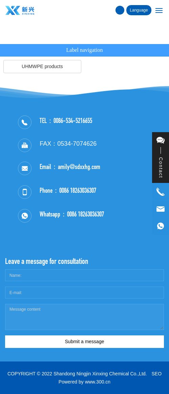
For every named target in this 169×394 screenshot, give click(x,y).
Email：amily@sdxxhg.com (70, 167)
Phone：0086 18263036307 (68, 190)
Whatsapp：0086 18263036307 (72, 214)
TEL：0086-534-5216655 (66, 121)
